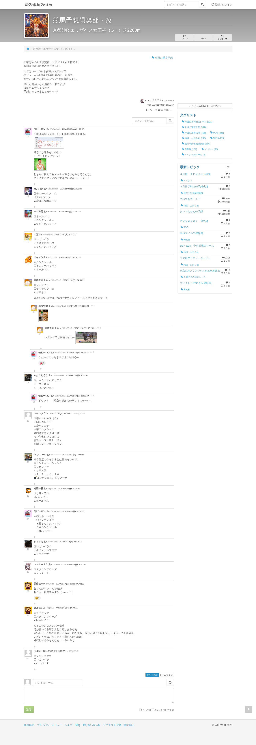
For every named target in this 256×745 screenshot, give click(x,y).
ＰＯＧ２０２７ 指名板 (194, 220)
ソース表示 (154, 110)
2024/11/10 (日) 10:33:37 (77, 375)
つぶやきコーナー (190, 199)
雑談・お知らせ (190, 205)
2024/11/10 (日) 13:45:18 (73, 455)
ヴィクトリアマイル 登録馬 (195, 283)
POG (184, 227)
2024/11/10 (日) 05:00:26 (78, 306)
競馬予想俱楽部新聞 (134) (196, 143)
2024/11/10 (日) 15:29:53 (54, 651)
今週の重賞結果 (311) (194, 132)
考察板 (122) (189, 149)
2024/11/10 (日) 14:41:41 (69, 488)
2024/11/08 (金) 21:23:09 (71, 189)
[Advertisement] (204, 79)
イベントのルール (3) (193, 154)
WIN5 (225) (217, 138)
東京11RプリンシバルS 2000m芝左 (200, 270)
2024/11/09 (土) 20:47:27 (65, 234)
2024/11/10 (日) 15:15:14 (71, 542)
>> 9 (92, 395)
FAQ (77, 725)
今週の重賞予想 (162, 57)
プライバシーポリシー (49, 725)
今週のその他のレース (193, 277)
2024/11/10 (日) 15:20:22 (84, 328)
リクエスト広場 (112, 725)
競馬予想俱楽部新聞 (192, 193)
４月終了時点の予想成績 (194, 186)
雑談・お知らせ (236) (194, 138)
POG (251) (217, 132)
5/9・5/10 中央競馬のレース (197, 245)
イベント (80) (210, 149)
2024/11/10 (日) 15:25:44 (67, 608)
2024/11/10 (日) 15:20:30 (75, 564)
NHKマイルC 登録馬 (191, 233)
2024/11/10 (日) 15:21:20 (67, 584)
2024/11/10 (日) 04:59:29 (73, 280)
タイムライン (166, 675)
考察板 (185, 240)
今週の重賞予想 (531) (194, 127)
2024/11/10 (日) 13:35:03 (60, 413)
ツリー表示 (152, 675)
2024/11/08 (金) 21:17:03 (73, 129)
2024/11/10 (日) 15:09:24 (78, 352)
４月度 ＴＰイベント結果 (195, 174)
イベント (186, 180)
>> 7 (93, 306)
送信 (28, 709)
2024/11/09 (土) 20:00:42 (70, 212)
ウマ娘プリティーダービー (195, 258)
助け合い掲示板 (91, 725)
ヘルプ (68, 725)
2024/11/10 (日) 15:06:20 (78, 396)
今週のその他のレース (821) (197, 121)
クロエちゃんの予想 (191, 211)
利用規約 (29, 725)
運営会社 (129, 725)
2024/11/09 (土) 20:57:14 (70, 257)
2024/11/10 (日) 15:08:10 (73, 511)
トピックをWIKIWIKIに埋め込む (205, 106)
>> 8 (99, 328)
